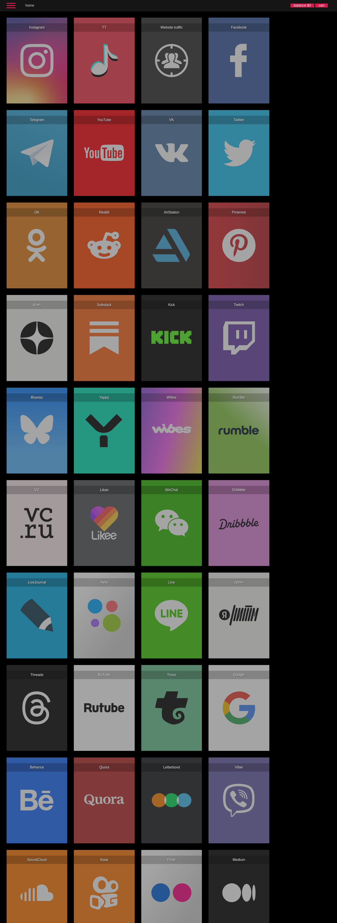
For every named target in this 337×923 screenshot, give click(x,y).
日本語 (206, 920)
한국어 (198, 920)
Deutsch (169, 920)
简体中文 (188, 920)
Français (159, 920)
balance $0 (302, 5)
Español (140, 920)
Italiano (179, 920)
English (131, 920)
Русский (150, 920)
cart (321, 5)
